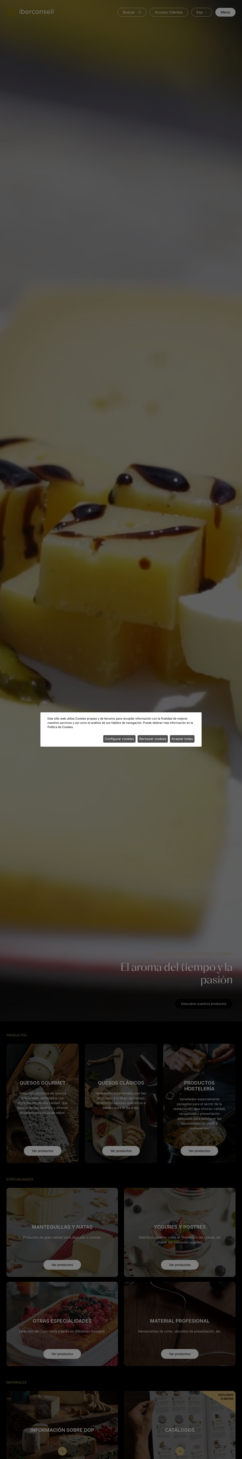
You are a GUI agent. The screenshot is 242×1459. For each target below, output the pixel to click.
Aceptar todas (182, 739)
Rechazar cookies (152, 739)
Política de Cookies (60, 727)
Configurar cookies (119, 739)
